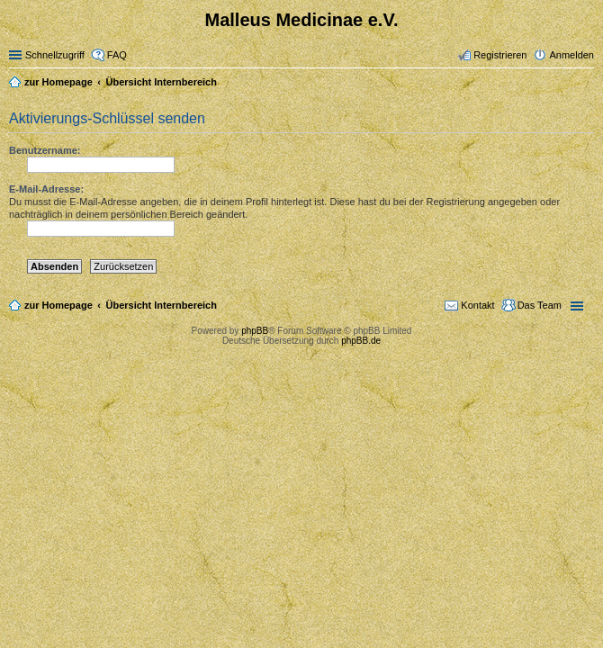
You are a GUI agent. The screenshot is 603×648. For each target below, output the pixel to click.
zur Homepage (58, 305)
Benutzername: (44, 150)
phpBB (254, 331)
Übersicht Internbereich (160, 305)
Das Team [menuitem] (540, 305)
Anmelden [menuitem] (571, 55)
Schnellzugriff (55, 55)
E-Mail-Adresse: (46, 189)
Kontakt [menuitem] (477, 305)
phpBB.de (361, 341)
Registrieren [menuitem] (499, 55)
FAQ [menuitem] (117, 55)
